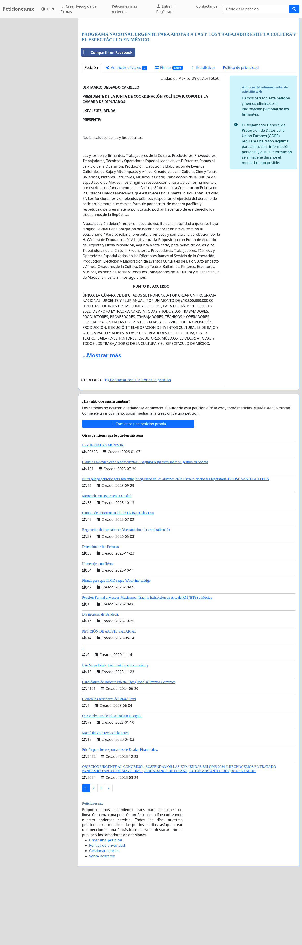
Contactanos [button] (207, 6)
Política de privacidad (241, 130)
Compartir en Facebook (107, 115)
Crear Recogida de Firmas (78, 9)
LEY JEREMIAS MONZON (103, 508)
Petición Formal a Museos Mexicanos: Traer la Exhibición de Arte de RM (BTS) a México (147, 660)
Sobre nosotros (102, 918)
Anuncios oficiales (126, 130)
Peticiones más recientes (124, 9)
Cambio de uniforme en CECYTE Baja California (118, 575)
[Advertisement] (189, 56)
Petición (91, 130)
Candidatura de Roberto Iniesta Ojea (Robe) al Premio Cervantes (128, 745)
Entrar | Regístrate (165, 9)
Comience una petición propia (138, 486)
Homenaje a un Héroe (97, 626)
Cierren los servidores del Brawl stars (109, 762)
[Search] (256, 9)
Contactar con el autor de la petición (138, 442)
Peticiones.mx (18, 9)
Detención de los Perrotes (100, 609)
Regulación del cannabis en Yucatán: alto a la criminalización (126, 592)
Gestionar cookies (104, 913)
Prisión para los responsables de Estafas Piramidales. (120, 812)
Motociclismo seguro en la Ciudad (106, 558)
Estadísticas (202, 130)
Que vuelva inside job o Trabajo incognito (112, 778)
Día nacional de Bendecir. (100, 677)
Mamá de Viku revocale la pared (105, 795)
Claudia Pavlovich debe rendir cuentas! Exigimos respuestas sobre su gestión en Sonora (145, 525)
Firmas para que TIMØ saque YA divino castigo (116, 643)
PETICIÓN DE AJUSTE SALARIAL (109, 694)
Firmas (169, 130)
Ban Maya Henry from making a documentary (115, 728)
